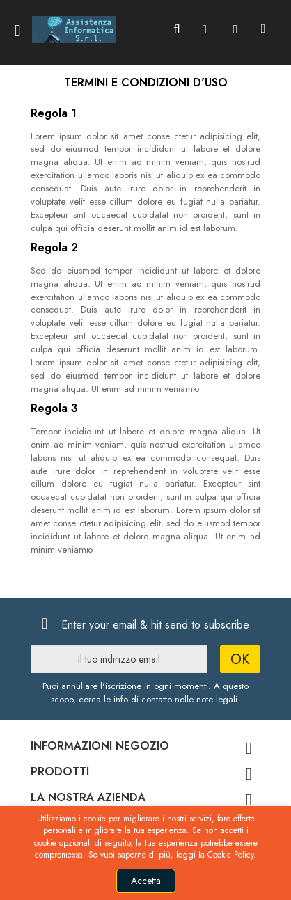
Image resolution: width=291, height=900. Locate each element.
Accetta (146, 880)
